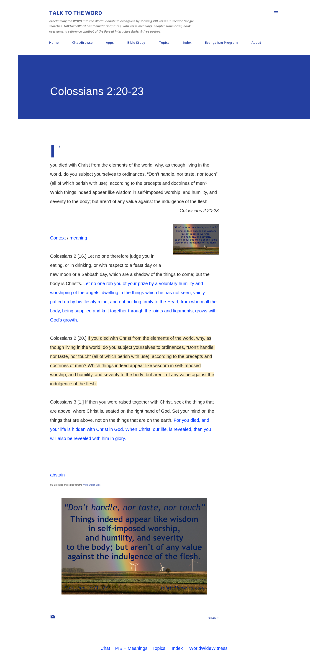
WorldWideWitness (208, 648)
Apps (110, 42)
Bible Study (136, 42)
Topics (164, 42)
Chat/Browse (82, 42)
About (256, 42)
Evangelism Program (221, 42)
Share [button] (213, 618)
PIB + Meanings (131, 648)
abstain (57, 474)
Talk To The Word (75, 12)
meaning (78, 237)
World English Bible (91, 485)
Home (54, 42)
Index (187, 42)
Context (58, 237)
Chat (105, 648)
